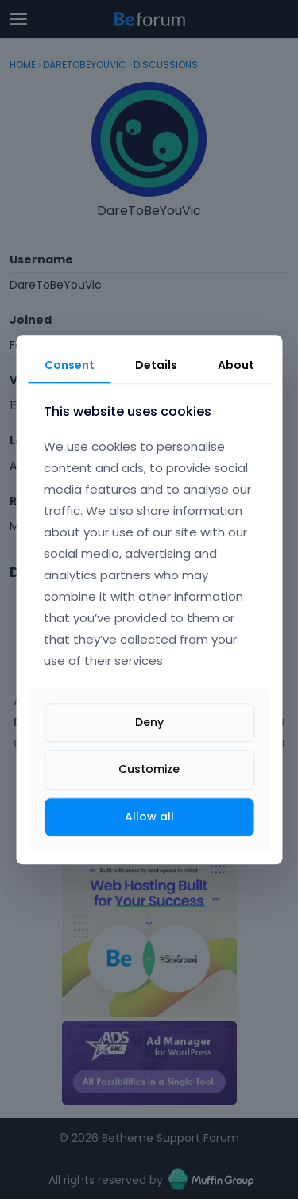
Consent (70, 365)
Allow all (149, 816)
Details (156, 365)
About (236, 365)
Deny (149, 723)
